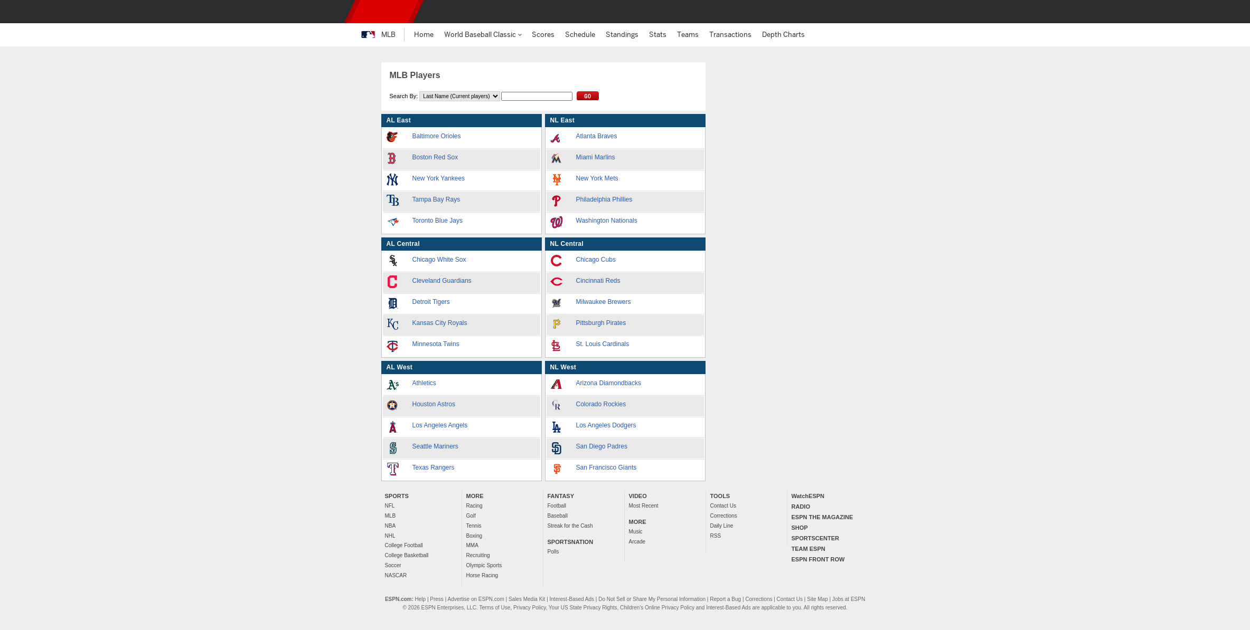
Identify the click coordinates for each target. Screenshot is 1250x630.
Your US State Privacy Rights (583, 607)
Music (636, 531)
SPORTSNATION (571, 542)
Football (557, 506)
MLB (390, 516)
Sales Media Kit (527, 599)
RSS (715, 536)
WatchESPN (808, 496)
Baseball (558, 516)
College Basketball (407, 555)
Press (437, 599)
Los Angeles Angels (440, 425)
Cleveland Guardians (442, 280)
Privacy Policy (529, 607)
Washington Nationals (606, 220)
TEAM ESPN (808, 549)
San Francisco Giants (606, 467)
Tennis (474, 526)
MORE (475, 496)
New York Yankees (438, 178)
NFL (390, 506)
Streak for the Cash (570, 526)
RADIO (801, 506)
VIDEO (638, 496)
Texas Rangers (433, 467)
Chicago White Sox (439, 259)
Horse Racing (482, 575)
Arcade (637, 542)
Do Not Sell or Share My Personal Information (652, 599)
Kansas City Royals (439, 323)
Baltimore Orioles (436, 136)
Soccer (393, 565)
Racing (474, 506)
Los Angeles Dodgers (606, 425)
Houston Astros (433, 404)
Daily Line (722, 526)
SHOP (800, 527)
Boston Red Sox (435, 157)
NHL (390, 536)
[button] (884, 11)
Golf (471, 516)
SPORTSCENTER (815, 538)
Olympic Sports (484, 565)
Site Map (817, 599)
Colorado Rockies (601, 404)
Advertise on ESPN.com (475, 599)
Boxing (474, 536)
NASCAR (396, 575)
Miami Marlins (595, 157)
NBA (390, 526)
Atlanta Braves (596, 136)
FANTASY (561, 496)
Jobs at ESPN (848, 599)
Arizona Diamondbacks (608, 383)
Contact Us (723, 506)
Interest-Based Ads (572, 599)
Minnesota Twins (435, 344)
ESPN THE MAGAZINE (822, 517)
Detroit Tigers (431, 302)
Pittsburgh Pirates (601, 323)
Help (420, 599)
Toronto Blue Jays (437, 220)
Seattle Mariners (435, 446)
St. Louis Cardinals (602, 344)
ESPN (384, 11)
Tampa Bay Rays (436, 199)
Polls (553, 552)
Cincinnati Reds (598, 280)
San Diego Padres (601, 446)
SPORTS (397, 496)
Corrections (723, 516)
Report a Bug (725, 599)
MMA (472, 545)
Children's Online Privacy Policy (657, 607)
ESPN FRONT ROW (818, 559)
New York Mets (597, 178)
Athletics (424, 383)
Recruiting (478, 555)
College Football (404, 545)
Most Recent (644, 506)
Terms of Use (494, 607)
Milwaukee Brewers (603, 302)
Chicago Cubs (596, 259)
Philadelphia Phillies (604, 199)
